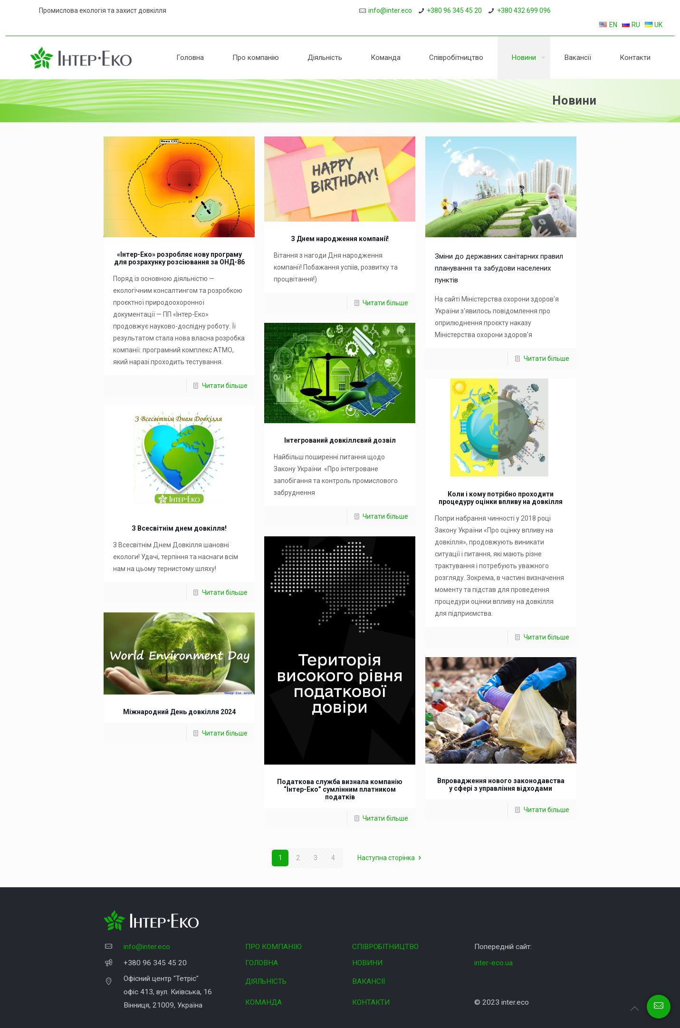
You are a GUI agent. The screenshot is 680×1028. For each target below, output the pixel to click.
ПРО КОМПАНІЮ (273, 946)
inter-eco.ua (493, 963)
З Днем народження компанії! (340, 238)
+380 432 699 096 (524, 10)
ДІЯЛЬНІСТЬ (266, 981)
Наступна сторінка (390, 858)
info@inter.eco (390, 10)
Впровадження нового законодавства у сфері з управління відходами (501, 784)
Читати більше (225, 385)
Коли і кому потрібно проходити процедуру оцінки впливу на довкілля (501, 497)
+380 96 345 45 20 (454, 10)
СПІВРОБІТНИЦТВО (385, 946)
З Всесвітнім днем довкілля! (179, 528)
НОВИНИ (367, 963)
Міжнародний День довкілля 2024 (179, 712)
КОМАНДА (263, 1002)
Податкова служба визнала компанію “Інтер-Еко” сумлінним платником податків (339, 789)
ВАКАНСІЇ (368, 981)
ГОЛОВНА (261, 963)
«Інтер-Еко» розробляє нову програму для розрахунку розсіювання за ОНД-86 (179, 258)
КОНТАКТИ (371, 1002)
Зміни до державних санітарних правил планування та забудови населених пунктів (499, 268)
